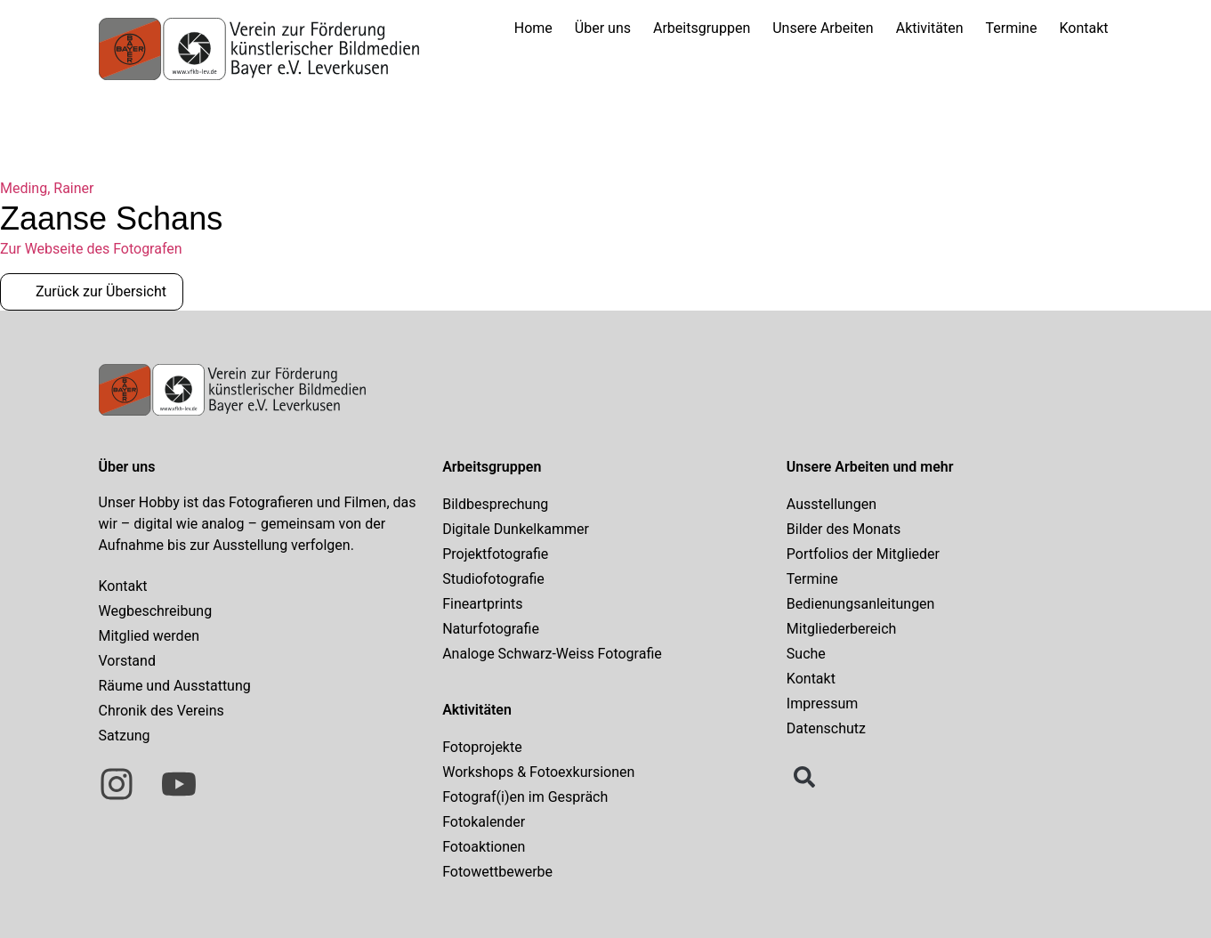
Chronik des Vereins (161, 710)
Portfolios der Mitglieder (863, 554)
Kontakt (1083, 28)
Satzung (124, 735)
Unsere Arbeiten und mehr (870, 466)
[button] (804, 777)
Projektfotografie (495, 554)
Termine (1011, 28)
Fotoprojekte (482, 747)
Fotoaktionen (483, 846)
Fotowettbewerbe (497, 871)
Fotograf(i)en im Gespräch (525, 796)
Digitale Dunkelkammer (515, 529)
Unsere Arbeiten (822, 28)
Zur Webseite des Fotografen (91, 248)
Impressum (823, 703)
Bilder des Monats (844, 529)
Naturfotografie (490, 628)
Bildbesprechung (495, 504)
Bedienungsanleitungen (861, 603)
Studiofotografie (493, 578)
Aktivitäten (930, 28)
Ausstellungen (831, 504)
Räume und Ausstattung (175, 685)
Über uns (603, 28)
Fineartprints (482, 603)
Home (533, 28)
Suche (806, 653)
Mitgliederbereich (842, 628)
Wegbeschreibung (156, 610)
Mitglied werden (149, 635)
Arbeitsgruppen (701, 28)
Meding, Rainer (47, 188)
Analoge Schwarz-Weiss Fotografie (552, 653)
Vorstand (127, 660)
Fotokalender (483, 821)
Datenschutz (826, 728)
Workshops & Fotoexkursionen (538, 772)
